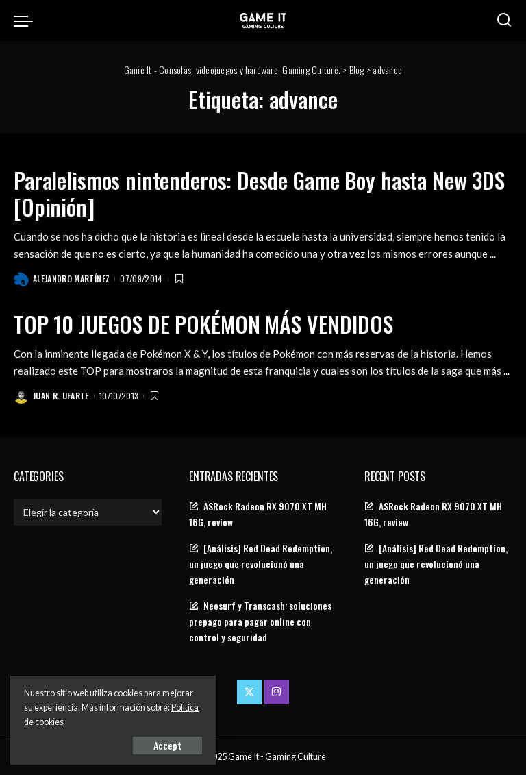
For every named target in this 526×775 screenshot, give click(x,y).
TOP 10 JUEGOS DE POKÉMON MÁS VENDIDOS (203, 324)
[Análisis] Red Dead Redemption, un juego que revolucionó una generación (260, 564)
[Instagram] (276, 692)
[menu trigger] (27, 20)
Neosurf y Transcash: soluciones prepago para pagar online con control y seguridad (260, 621)
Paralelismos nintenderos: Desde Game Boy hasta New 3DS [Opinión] (259, 193)
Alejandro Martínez (71, 278)
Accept (167, 745)
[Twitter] (249, 692)
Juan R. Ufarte (61, 396)
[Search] (504, 20)
